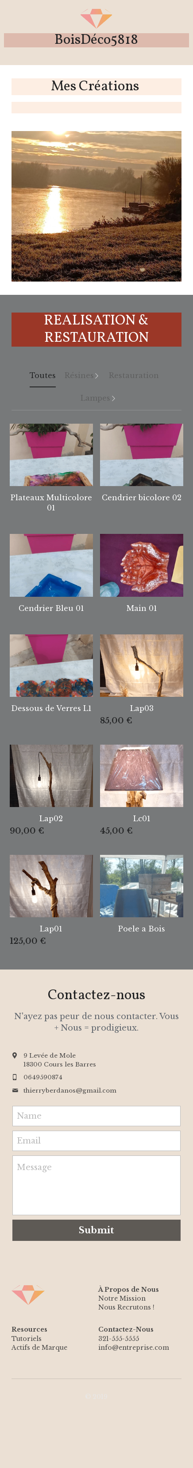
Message (34, 1167)
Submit (96, 1230)
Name (29, 1116)
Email (29, 1140)
